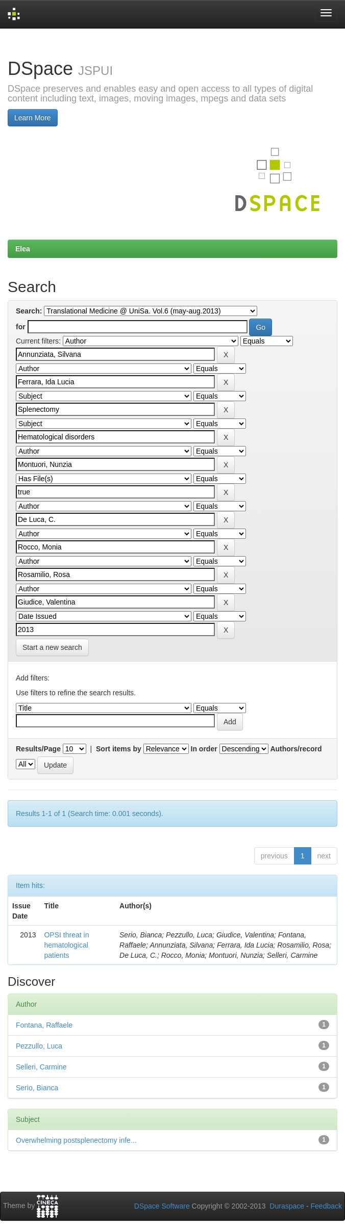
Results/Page (38, 749)
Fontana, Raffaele (44, 1025)
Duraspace (286, 1206)
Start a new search (52, 647)
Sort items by (118, 749)
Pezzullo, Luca (39, 1046)
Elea (22, 249)
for (21, 327)
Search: (29, 311)
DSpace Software (162, 1206)
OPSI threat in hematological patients (66, 945)
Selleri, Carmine (41, 1067)
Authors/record (296, 749)
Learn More (32, 118)
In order (204, 749)
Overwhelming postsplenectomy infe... (76, 1140)
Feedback (326, 1206)
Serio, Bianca (37, 1088)
